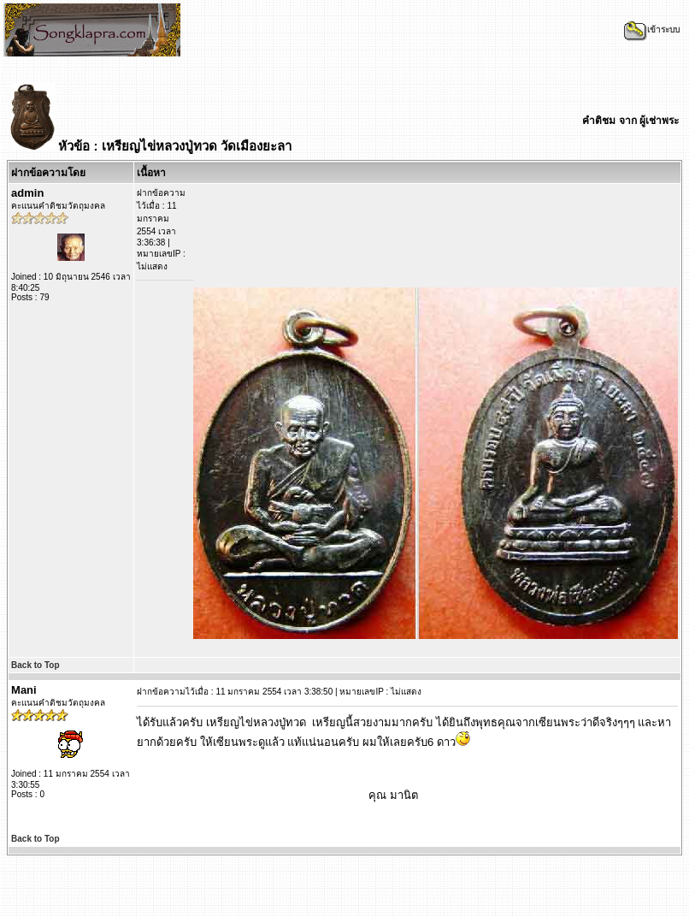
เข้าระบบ (652, 29)
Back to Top (35, 665)
